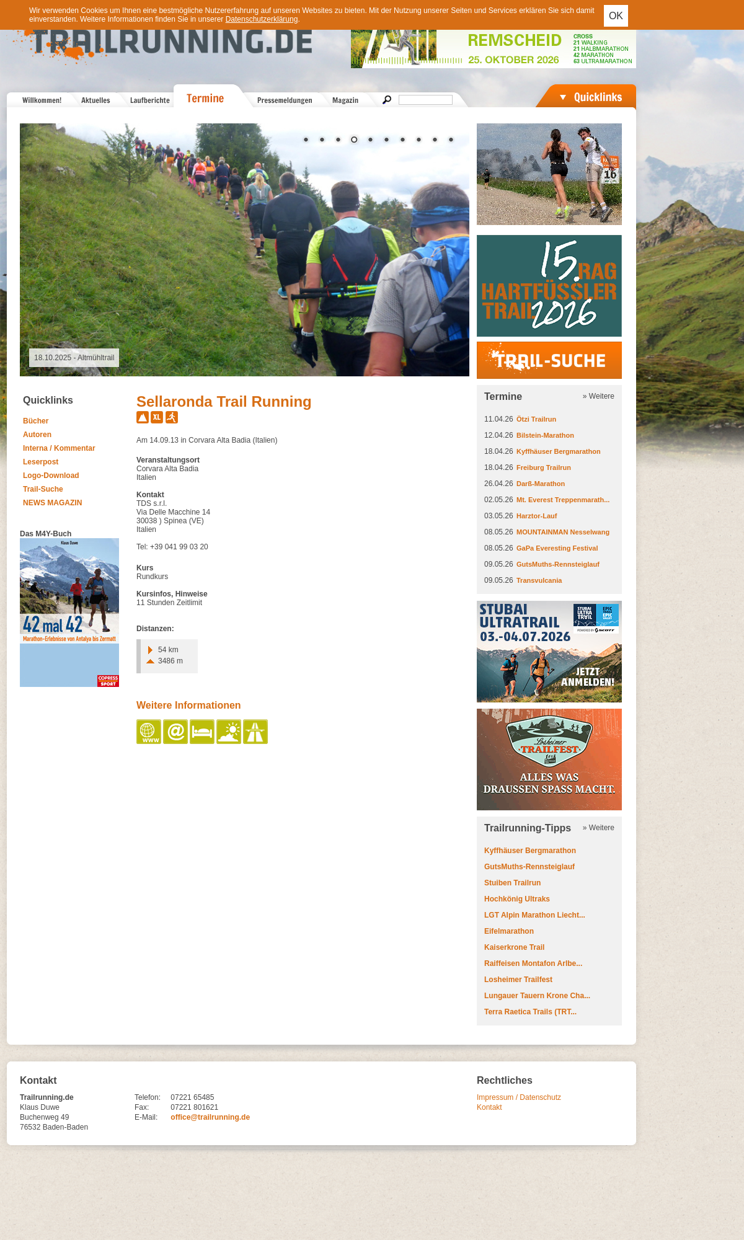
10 (451, 141)
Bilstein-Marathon (545, 435)
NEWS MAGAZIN (52, 502)
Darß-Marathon (540, 483)
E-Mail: (146, 1117)
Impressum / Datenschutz (519, 1097)
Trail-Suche (43, 489)
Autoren (37, 434)
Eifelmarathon (509, 931)
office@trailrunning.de (210, 1117)
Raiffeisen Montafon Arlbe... (533, 963)
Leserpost (40, 462)
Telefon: (148, 1097)
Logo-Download (51, 475)
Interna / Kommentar (59, 448)
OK (616, 16)
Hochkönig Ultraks (517, 899)
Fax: (142, 1107)
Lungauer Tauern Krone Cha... (537, 995)
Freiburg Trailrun (543, 467)
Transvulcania (539, 580)
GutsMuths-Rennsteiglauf (558, 564)
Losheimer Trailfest (518, 979)
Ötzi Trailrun (536, 419)
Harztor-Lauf (536, 516)
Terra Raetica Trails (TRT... (530, 1012)
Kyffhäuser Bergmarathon (558, 451)
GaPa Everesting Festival (557, 548)
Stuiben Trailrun (512, 883)
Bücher (35, 421)
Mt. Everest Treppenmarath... (562, 499)
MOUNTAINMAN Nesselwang (562, 532)
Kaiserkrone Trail (514, 947)
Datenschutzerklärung (262, 19)
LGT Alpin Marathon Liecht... (534, 915)
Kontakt (489, 1107)
